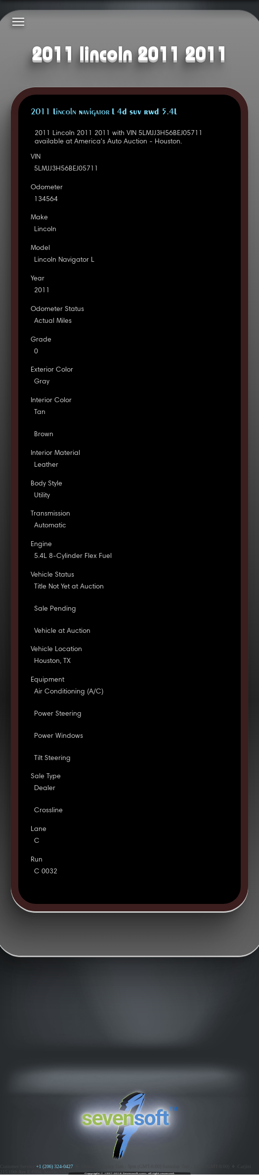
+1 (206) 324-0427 (54, 1166)
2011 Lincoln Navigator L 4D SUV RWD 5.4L (104, 112)
